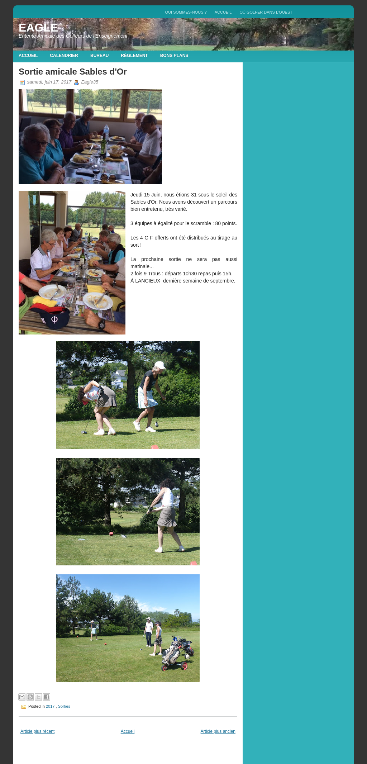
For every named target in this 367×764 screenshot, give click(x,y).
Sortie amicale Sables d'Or (73, 71)
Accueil (223, 12)
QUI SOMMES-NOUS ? (186, 12)
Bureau (99, 55)
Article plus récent (37, 731)
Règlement (134, 55)
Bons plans (174, 55)
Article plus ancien (218, 731)
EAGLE (38, 27)
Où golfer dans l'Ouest (265, 12)
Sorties (64, 706)
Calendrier (64, 55)
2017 (51, 706)
